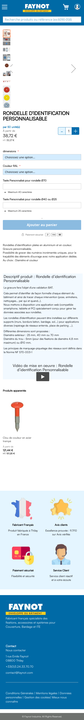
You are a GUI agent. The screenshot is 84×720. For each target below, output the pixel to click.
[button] (10, 68)
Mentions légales (46, 693)
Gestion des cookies (37, 697)
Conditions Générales (19, 693)
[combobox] (42, 20)
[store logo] (37, 7)
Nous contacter (16, 650)
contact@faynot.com (19, 672)
